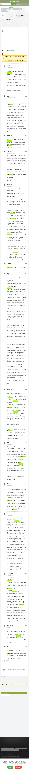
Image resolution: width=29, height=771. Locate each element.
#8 (26, 389)
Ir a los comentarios (4, 25)
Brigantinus (10, 135)
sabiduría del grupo (8, 60)
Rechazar (18, 767)
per (8, 96)
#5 (26, 184)
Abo (8, 443)
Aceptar (10, 767)
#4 (26, 151)
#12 (25, 573)
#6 (26, 263)
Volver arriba (3, 676)
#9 (26, 443)
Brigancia (9, 484)
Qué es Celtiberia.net (5, 748)
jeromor (9, 263)
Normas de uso (12, 748)
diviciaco (9, 66)
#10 (25, 484)
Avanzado (18, 4)
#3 (26, 135)
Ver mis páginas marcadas (5, 695)
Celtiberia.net (14, 1)
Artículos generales (9, 18)
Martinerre (10, 626)
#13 (25, 625)
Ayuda (16, 748)
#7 (26, 273)
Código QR (11, 7)
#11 (25, 514)
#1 (26, 66)
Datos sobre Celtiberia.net (22, 748)
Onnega (9, 151)
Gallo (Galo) (10, 574)
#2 (26, 96)
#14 (25, 646)
